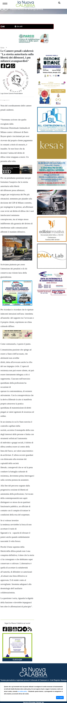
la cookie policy (22, 691)
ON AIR (18, 27)
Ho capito (60, 697)
